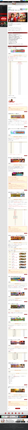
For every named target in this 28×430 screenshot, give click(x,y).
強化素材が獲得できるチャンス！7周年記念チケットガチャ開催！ (14, 37)
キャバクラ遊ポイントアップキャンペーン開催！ (13, 42)
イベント (1, 12)
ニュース (10, 5)
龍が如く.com (22, 414)
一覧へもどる (17, 408)
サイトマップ (12, 414)
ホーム (5, 414)
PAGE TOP (25, 111)
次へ (26, 408)
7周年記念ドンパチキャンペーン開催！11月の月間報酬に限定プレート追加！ (15, 38)
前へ (8, 408)
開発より (1, 15)
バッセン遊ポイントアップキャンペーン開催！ (13, 41)
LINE (19, 414)
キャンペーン (13, 5)
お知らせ (1, 8)
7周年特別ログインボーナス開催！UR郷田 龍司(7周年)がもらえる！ (14, 34)
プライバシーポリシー (9, 414)
